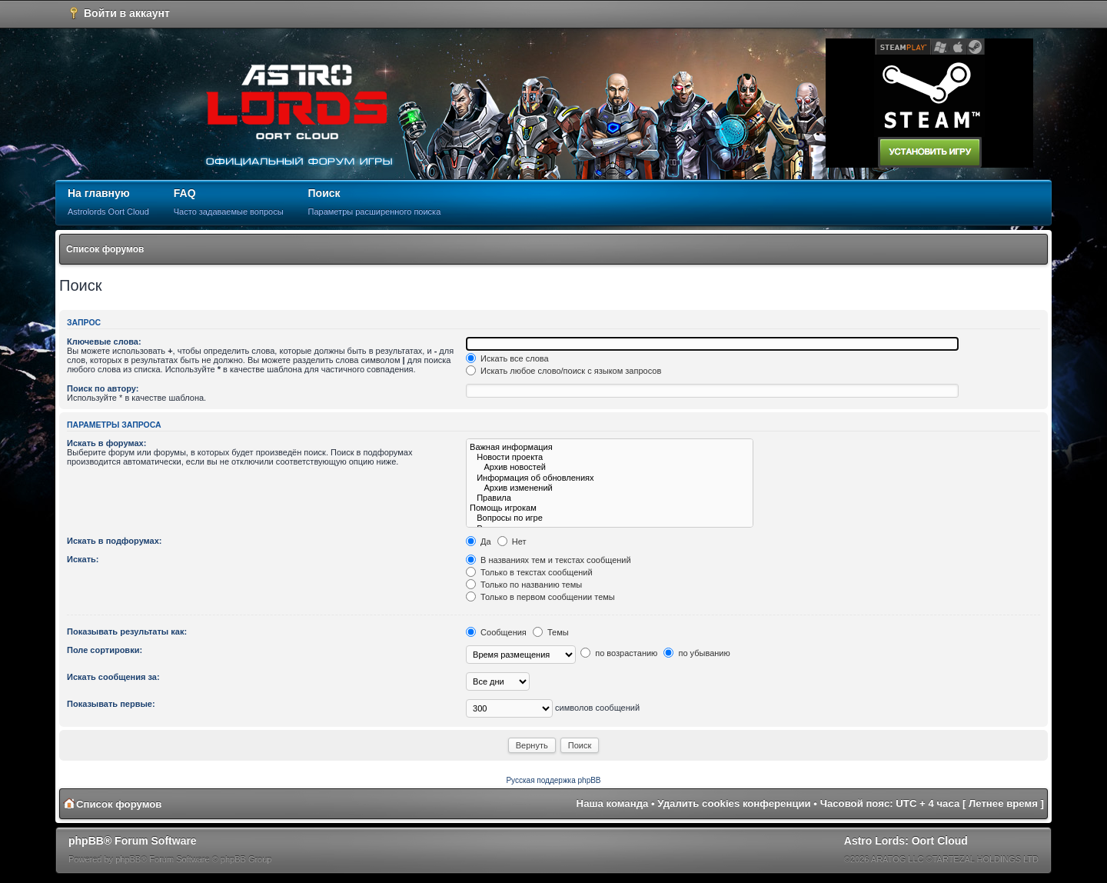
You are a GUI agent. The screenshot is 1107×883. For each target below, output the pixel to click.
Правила (610, 498)
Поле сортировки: (104, 650)
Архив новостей (610, 467)
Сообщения (496, 632)
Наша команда (613, 803)
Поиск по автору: (102, 388)
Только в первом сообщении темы (540, 596)
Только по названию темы (524, 584)
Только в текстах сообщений (529, 572)
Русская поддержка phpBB (553, 780)
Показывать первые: (111, 703)
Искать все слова (507, 358)
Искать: (82, 559)
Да (478, 541)
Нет (512, 541)
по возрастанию (618, 653)
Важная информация (610, 447)
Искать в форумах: (106, 443)
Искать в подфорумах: (114, 540)
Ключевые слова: (104, 341)
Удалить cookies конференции (733, 803)
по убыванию (696, 653)
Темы (551, 632)
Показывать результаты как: (127, 631)
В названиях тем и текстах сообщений (548, 560)
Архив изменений (610, 488)
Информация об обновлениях (610, 478)
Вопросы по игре (610, 518)
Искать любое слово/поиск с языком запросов (563, 370)
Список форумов (105, 249)
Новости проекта (610, 457)
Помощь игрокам (610, 508)
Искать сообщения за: (113, 676)
